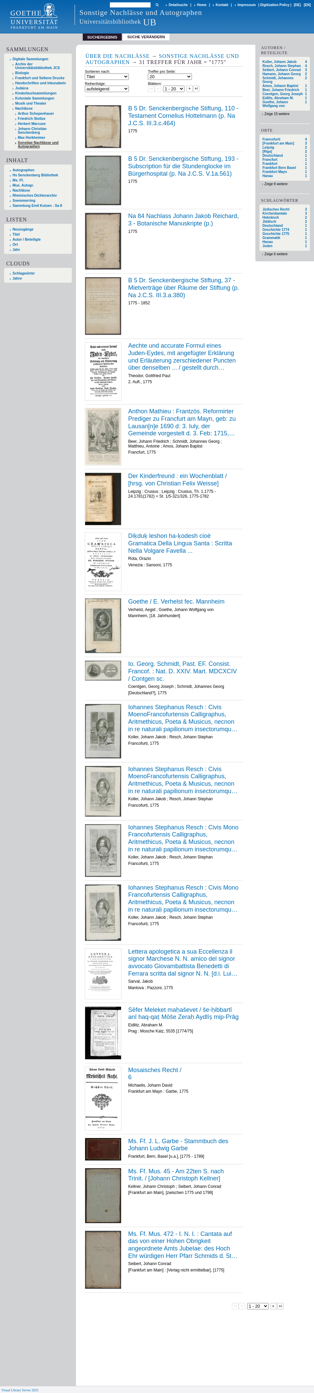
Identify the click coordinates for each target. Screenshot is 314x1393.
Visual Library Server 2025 (19, 1390)
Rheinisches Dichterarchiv (35, 195)
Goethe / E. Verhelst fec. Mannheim (176, 601)
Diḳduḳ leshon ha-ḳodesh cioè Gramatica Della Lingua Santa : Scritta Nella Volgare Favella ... (180, 543)
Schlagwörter (24, 273)
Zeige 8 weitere (276, 184)
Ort (15, 244)
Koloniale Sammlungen (34, 98)
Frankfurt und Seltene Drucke (40, 78)
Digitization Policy (274, 5)
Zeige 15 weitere (277, 114)
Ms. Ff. (18, 180)
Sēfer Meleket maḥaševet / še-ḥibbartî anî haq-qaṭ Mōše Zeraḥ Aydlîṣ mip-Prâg (183, 1013)
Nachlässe (24, 108)
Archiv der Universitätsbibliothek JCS (37, 66)
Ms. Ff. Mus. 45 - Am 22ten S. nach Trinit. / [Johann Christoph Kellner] (176, 1175)
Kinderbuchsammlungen (36, 93)
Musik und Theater (30, 103)
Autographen (24, 170)
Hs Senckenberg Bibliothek (35, 175)
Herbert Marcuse (32, 124)
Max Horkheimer (31, 137)
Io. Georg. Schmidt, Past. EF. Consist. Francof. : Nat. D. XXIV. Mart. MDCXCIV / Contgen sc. (182, 671)
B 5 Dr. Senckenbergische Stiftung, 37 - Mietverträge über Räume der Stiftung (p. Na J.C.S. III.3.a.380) (183, 287)
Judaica (21, 88)
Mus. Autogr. (23, 185)
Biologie (22, 73)
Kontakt (222, 5)
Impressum (247, 5)
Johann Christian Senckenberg (32, 130)
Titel (16, 234)
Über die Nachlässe (117, 56)
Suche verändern (146, 37)
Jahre (17, 278)
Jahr (16, 250)
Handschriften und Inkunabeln (40, 83)
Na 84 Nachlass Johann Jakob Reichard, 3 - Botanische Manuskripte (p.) (183, 220)
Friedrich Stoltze (31, 119)
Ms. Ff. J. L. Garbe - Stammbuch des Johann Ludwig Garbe (178, 1145)
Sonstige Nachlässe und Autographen (38, 144)
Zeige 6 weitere (276, 254)
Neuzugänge (23, 229)
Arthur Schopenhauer (36, 113)
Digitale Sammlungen (30, 59)
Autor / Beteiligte (27, 239)
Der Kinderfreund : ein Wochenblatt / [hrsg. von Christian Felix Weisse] (177, 480)
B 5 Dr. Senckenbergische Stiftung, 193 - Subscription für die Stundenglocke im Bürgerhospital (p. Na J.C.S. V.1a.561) (183, 166)
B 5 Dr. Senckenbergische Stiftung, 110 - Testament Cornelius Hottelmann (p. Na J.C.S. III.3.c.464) (183, 115)
